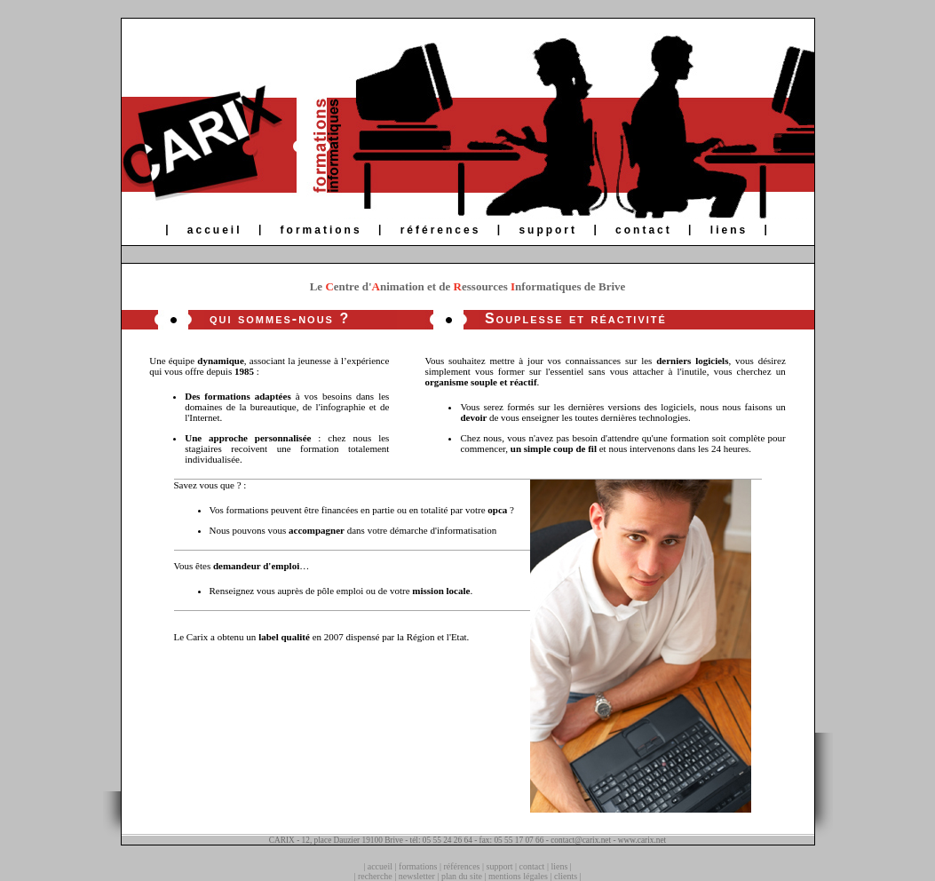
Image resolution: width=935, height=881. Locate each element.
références (440, 230)
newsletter (417, 876)
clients (565, 876)
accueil (214, 230)
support (548, 230)
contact (643, 230)
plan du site (461, 876)
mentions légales (518, 876)
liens (729, 230)
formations (321, 230)
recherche (375, 876)
